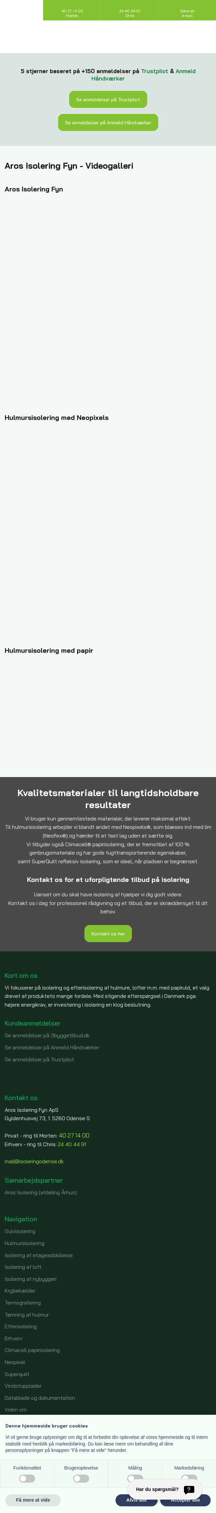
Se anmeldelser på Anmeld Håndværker (108, 122)
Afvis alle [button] (136, 1500)
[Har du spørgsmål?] (165, 1489)
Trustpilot (154, 70)
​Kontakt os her (108, 933)
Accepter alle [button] (185, 1500)
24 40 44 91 (72, 1144)
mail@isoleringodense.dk (34, 1161)
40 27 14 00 (74, 1135)
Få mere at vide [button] (33, 1500)
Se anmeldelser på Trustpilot (108, 99)
